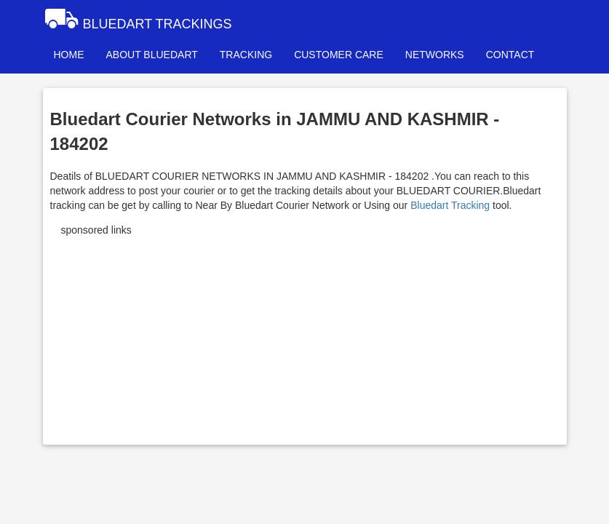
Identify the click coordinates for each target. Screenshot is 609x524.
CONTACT (510, 54)
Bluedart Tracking (450, 205)
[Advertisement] (305, 335)
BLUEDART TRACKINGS (137, 18)
